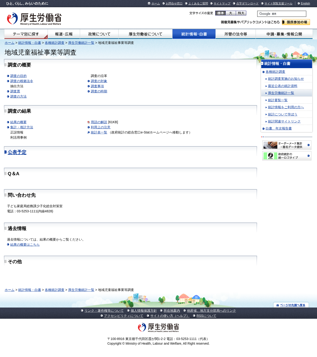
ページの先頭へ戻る (291, 305)
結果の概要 (18, 122)
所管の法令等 (236, 34)
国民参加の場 (296, 22)
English (305, 3)
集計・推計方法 (21, 127)
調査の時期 (99, 91)
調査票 (15, 91)
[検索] (281, 14)
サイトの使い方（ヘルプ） (170, 316)
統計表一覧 (99, 132)
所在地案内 (172, 310)
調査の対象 (99, 81)
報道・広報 (64, 34)
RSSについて (206, 316)
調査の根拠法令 (21, 81)
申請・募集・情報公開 (284, 34)
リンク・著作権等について (104, 310)
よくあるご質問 (198, 3)
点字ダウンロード (247, 3)
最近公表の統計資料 (282, 86)
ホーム (155, 3)
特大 (241, 13)
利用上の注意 (100, 127)
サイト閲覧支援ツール (278, 3)
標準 (220, 13)
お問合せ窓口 (174, 3)
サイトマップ (222, 3)
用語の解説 (99, 122)
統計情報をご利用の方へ (286, 107)
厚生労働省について (145, 34)
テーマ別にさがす (26, 34)
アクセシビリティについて (123, 316)
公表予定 (17, 152)
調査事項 (97, 86)
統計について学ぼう (282, 114)
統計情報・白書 (194, 34)
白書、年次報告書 (279, 128)
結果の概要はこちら (25, 244)
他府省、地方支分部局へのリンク (211, 310)
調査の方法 (18, 96)
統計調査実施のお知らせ (286, 78)
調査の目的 (18, 76)
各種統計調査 (54, 43)
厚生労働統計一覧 (81, 43)
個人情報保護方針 (144, 310)
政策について (99, 34)
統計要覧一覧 (278, 100)
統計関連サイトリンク (284, 121)
